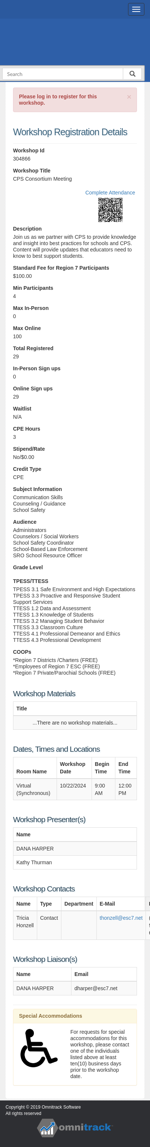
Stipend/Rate (29, 449)
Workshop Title (32, 171)
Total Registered (33, 348)
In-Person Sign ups (37, 368)
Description (27, 229)
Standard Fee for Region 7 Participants (61, 268)
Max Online (27, 328)
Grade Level (28, 567)
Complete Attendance (110, 193)
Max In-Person (31, 308)
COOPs (22, 652)
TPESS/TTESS (30, 581)
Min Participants (33, 288)
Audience (24, 522)
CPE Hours (26, 429)
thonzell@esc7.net (121, 918)
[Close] (129, 97)
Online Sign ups (33, 389)
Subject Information (37, 489)
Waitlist (22, 409)
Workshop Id (29, 150)
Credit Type (27, 469)
